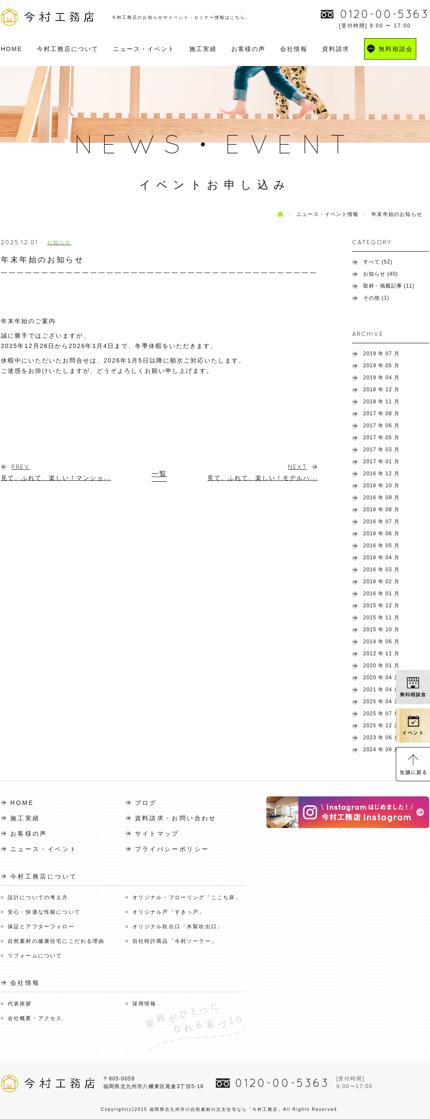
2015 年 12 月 (381, 606)
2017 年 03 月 (381, 450)
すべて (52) (377, 262)
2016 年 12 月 (381, 474)
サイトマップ (157, 833)
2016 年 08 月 (381, 510)
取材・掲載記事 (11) (389, 286)
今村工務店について (68, 48)
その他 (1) (376, 298)
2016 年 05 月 (381, 546)
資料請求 (335, 48)
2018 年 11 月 (381, 402)
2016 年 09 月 (381, 498)
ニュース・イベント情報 (327, 214)
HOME (11, 48)
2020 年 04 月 (381, 678)
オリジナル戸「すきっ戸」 (168, 912)
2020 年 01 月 (381, 666)
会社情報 (294, 48)
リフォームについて (35, 956)
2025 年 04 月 (381, 702)
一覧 (159, 473)
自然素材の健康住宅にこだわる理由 (56, 941)
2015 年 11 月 (381, 618)
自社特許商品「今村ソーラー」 (174, 941)
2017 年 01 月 (381, 462)
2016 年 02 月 (381, 582)
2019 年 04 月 (381, 378)
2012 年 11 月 (381, 654)
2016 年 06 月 (381, 534)
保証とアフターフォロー (41, 927)
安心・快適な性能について (44, 912)
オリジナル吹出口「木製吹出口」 (177, 927)
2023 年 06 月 (381, 738)
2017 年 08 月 (381, 414)
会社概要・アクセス (35, 1018)
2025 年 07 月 (381, 714)
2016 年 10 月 (381, 486)
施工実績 (203, 48)
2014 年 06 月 (381, 642)
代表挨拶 (20, 1004)
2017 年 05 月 (381, 438)
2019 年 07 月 (381, 354)
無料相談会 (396, 48)
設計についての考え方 (38, 897)
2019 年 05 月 (381, 366)
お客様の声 (248, 48)
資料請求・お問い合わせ (176, 818)
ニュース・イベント (144, 48)
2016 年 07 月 (381, 522)
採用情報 (144, 1004)
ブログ (146, 802)
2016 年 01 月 (381, 594)
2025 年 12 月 (381, 726)
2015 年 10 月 (381, 630)
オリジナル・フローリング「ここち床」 (187, 897)
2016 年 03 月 (381, 570)
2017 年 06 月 (381, 426)
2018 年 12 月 (381, 390)
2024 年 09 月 (381, 750)
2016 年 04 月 (381, 558)
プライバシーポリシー (172, 849)
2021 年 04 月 (381, 690)
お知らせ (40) (380, 274)
